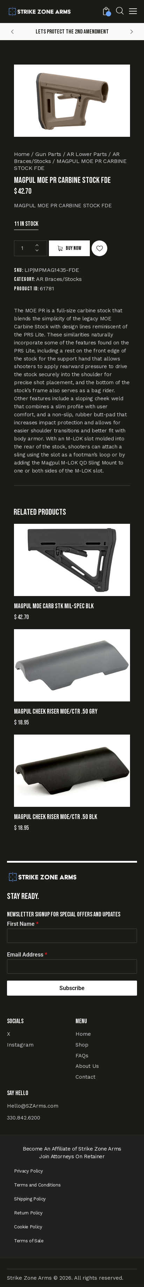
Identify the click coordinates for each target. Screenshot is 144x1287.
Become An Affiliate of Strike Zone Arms (72, 1149)
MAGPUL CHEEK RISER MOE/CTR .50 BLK (55, 817)
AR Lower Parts (87, 154)
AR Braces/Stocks (59, 279)
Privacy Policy (28, 1171)
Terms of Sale (29, 1240)
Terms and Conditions (37, 1185)
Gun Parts (48, 154)
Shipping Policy (30, 1199)
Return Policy (28, 1212)
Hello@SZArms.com (32, 1106)
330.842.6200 (23, 1118)
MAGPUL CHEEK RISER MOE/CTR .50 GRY (56, 712)
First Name (22, 924)
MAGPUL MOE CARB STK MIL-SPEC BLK (54, 606)
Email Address (27, 954)
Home (22, 154)
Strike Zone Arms (29, 1278)
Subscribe (72, 988)
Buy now (73, 248)
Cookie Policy (28, 1226)
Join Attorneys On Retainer (72, 1156)
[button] (133, 12)
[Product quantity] (30, 248)
